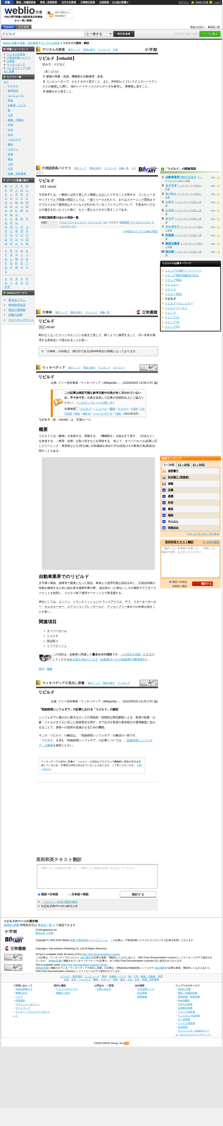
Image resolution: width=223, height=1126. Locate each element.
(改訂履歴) (86, 957)
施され (63, 717)
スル (54, 71)
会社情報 (142, 993)
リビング (170, 312)
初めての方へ (197, 26)
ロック (83, 717)
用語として (74, 199)
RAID (115, 81)
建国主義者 (172, 243)
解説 (115, 709)
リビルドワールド (176, 308)
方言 (10, 168)
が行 (87, 204)
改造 (100, 76)
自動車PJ (127, 659)
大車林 (47, 312)
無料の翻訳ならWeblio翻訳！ (62, 14)
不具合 (139, 204)
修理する (124, 335)
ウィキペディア (53, 367)
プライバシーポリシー (27, 1004)
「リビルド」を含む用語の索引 (59, 901)
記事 (78, 709)
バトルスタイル (54, 722)
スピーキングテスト (21, 319)
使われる (67, 340)
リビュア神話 (173, 280)
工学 (10, 115)
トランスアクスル (110, 601)
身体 (59, 727)
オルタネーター (54, 606)
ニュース (101, 408)
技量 (147, 717)
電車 (10, 100)
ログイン (184, 2)
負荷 (70, 727)
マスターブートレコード (72, 222)
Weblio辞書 (55, 960)
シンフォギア (47, 717)
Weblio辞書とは (23, 989)
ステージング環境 (138, 199)
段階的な (107, 717)
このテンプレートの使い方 (96, 402)
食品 (10, 159)
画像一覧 (124, 168)
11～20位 (184, 464)
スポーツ (13, 149)
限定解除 (118, 717)
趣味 (10, 144)
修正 (47, 209)
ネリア (169, 218)
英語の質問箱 (16, 310)
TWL (118, 413)
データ (106, 86)
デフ (128, 601)
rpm (105, 222)
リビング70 (172, 322)
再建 (57, 76)
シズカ (169, 210)
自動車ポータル (111, 659)
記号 (7, 287)
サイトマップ (22, 1008)
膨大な (74, 717)
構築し (94, 194)
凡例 (115, 49)
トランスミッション (86, 601)
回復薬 (169, 235)
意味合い (53, 340)
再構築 (129, 86)
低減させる (83, 727)
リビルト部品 (173, 294)
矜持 (170, 502)
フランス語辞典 (186, 1011)
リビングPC (172, 326)
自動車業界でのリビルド (181, 177)
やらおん (173, 521)
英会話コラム (16, 300)
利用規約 (20, 1000)
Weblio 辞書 (201, 2)
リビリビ (170, 289)
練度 (144, 722)
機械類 (76, 76)
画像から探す (63, 993)
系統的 (94, 717)
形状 (78, 722)
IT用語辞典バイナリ (56, 168)
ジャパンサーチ (103, 413)
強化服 (169, 251)
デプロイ (44, 204)
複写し (118, 86)
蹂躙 (170, 496)
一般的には (66, 194)
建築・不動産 (16, 119)
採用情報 (142, 996)
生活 (10, 134)
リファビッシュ (57, 645)
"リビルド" (85, 408)
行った (57, 209)
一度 (90, 199)
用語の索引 (89, 49)
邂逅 (170, 508)
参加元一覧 (214, 26)
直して (97, 335)
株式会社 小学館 (44, 933)
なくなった (51, 335)
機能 (101, 727)
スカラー (123, 408)
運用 (138, 722)
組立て (88, 335)
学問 (10, 124)
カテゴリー (119, 367)
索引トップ (74, 49)
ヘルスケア (14, 139)
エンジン (75, 335)
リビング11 (172, 317)
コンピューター (56, 81)
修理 (91, 76)
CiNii (134, 408)
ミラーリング (94, 222)
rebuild (51, 186)
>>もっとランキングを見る (203, 533)
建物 (49, 76)
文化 (10, 129)
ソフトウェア (50, 199)
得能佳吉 (173, 527)
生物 (10, 154)
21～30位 (199, 464)
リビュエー (172, 284)
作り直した (80, 194)
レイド (123, 81)
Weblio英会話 (17, 304)
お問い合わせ (104, 989)
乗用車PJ (140, 659)
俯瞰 (170, 483)
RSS (126, 1043)
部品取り (52, 641)
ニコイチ (52, 635)
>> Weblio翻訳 (211, 542)
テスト (74, 204)
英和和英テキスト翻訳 (59, 859)
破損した (56, 86)
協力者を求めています (83, 659)
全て (6, 82)
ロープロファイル (140, 222)
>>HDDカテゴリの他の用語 (140, 231)
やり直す (88, 81)
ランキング (104, 49)
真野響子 (173, 470)
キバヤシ (171, 193)
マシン (63, 335)
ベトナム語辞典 (186, 1023)
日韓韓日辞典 (87, 2)
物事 (49, 91)
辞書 (7, 2)
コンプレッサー (89, 606)
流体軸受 (124, 222)
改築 (66, 76)
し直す (137, 86)
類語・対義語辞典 (26, 2)
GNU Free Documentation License (101, 954)
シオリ (169, 201)
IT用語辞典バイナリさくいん (91, 940)
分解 (86, 76)
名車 (147, 335)
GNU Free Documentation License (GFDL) (84, 964)
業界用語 (13, 90)
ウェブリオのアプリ (67, 989)
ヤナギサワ (172, 226)
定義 (170, 489)
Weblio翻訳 (184, 1000)
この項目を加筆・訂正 (135, 654)
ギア (101, 722)
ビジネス (13, 85)
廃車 (73, 583)
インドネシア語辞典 (189, 1015)
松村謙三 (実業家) (178, 477)
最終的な (64, 204)
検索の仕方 (21, 993)
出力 (107, 722)
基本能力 (127, 722)
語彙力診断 (15, 314)
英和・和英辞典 (48, 2)
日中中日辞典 (69, 2)
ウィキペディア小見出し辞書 (63, 683)
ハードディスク (86, 86)
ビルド (76, 81)
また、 (107, 81)
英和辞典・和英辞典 (189, 996)
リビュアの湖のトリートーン (183, 270)
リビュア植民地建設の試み (182, 275)
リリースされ (101, 199)
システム (134, 81)
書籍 (112, 408)
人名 (10, 163)
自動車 (73, 654)
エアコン (73, 606)
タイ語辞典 (184, 1019)
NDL (77, 413)
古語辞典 (104, 2)
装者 (138, 717)
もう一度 (84, 209)
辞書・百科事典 (29, 43)
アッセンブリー (117, 606)
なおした (104, 194)
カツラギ (171, 185)
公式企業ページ (145, 989)
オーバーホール (135, 441)
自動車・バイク (17, 105)
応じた (71, 722)
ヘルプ (217, 2)
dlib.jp (86, 413)
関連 (61, 199)
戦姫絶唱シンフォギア (56, 709)
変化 (84, 722)
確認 (170, 515)
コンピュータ (146, 194)
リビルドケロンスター (179, 303)
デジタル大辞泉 (50, 43)
